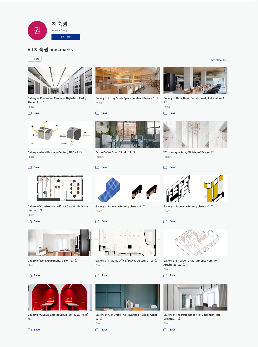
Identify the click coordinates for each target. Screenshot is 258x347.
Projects (113, 5)
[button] (34, 59)
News (181, 5)
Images (126, 5)
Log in (213, 5)
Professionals (166, 5)
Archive (193, 5)
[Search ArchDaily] (66, 5)
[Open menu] (244, 5)
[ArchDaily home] (14, 5)
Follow (66, 37)
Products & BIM (144, 5)
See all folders (219, 60)
